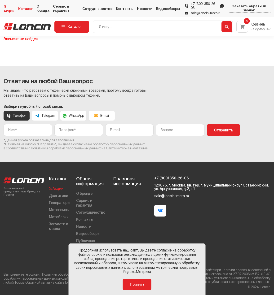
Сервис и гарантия (61, 8)
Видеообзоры (168, 8)
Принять (137, 284)
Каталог (25, 8)
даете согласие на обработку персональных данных (104, 144)
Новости (144, 8)
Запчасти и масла (58, 226)
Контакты (124, 8)
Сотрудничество (97, 8)
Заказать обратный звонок (249, 8)
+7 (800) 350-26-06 (204, 6)
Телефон (17, 115)
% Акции (9, 8)
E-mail (102, 115)
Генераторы (59, 202)
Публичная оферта (85, 243)
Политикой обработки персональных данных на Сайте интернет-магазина (89, 148)
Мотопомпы (59, 210)
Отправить (223, 130)
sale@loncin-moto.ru (203, 13)
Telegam (45, 115)
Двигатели (58, 195)
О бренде (42, 8)
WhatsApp (73, 115)
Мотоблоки (59, 217)
